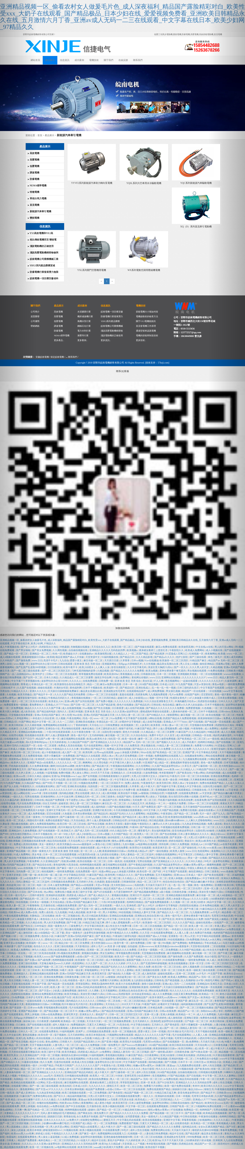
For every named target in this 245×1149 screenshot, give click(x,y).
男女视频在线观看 (197, 670)
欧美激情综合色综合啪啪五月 (70, 684)
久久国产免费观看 (194, 956)
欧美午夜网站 (83, 766)
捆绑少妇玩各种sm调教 (62, 766)
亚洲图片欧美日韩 (102, 810)
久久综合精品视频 (85, 868)
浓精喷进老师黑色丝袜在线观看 (40, 827)
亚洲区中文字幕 (172, 1120)
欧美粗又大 (67, 830)
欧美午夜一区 (94, 912)
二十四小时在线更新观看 (57, 732)
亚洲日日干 (136, 895)
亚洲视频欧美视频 (187, 674)
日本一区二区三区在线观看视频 (60, 854)
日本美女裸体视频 (83, 813)
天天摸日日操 (65, 769)
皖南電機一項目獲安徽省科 (42, 278)
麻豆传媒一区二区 (93, 660)
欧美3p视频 (152, 670)
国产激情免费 (175, 956)
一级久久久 (120, 905)
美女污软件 (92, 980)
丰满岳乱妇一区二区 (42, 684)
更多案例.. (82, 340)
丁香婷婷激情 (80, 725)
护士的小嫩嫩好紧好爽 (98, 841)
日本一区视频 (159, 1031)
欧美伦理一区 (144, 871)
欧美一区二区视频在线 (68, 916)
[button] (18, 574)
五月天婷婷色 (159, 1018)
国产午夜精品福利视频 (140, 864)
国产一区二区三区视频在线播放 (197, 1007)
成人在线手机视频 (135, 708)
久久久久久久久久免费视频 (128, 701)
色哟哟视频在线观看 (91, 864)
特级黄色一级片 (76, 980)
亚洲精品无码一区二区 (87, 796)
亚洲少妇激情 (167, 1055)
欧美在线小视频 (106, 858)
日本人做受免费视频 (165, 739)
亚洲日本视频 (76, 711)
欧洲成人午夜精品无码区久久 (54, 698)
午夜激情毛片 (148, 783)
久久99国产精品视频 (168, 810)
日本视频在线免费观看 (76, 1075)
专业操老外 (192, 783)
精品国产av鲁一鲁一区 (48, 739)
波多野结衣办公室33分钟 (43, 664)
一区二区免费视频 (168, 950)
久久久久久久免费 (182, 749)
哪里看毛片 (144, 830)
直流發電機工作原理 (146, 326)
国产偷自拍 (114, 973)
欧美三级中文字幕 (83, 892)
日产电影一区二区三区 (54, 878)
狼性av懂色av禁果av (159, 1109)
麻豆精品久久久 (47, 1048)
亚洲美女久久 (87, 1014)
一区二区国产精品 (139, 653)
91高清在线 (72, 864)
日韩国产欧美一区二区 (182, 1106)
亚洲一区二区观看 (186, 973)
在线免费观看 (90, 681)
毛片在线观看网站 (93, 745)
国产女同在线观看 (85, 701)
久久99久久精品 (194, 861)
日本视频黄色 (107, 1058)
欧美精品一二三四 (142, 1058)
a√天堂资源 (206, 793)
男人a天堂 (190, 936)
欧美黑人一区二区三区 (146, 834)
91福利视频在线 (110, 657)
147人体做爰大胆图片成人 (203, 698)
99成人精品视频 (77, 912)
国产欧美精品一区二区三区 (192, 739)
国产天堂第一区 (85, 909)
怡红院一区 (115, 739)
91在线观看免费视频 (162, 933)
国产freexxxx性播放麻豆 (135, 1045)
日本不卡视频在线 (93, 687)
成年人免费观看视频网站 (43, 824)
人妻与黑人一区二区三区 (66, 1045)
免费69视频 (65, 773)
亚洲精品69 (203, 984)
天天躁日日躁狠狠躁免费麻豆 (63, 691)
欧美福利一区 (111, 687)
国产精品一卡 (94, 800)
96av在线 (78, 715)
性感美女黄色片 (178, 698)
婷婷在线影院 (176, 841)
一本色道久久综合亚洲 (42, 718)
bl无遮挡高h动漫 (87, 854)
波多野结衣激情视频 (95, 933)
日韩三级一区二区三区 (203, 827)
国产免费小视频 (104, 701)
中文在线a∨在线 (205, 647)
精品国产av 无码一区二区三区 (139, 742)
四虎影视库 (124, 994)
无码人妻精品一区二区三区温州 (137, 854)
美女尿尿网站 (96, 1004)
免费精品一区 (105, 779)
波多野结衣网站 (161, 1103)
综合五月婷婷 (50, 803)
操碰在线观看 (45, 687)
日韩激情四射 (128, 881)
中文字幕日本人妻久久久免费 (126, 762)
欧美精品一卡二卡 (156, 803)
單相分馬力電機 (36, 198)
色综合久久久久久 (43, 946)
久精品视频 (103, 670)
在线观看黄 (130, 861)
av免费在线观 (171, 1079)
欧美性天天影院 (114, 824)
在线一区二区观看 (47, 745)
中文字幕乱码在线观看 (129, 1120)
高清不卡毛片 (50, 660)
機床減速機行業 (85, 316)
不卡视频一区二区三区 (65, 783)
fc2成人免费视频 (70, 1137)
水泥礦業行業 (84, 311)
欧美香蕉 (156, 725)
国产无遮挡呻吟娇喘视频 (154, 963)
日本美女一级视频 (39, 902)
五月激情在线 (48, 905)
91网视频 (55, 1004)
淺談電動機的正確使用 (40, 246)
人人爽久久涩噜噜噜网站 (199, 820)
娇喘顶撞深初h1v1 (53, 1130)
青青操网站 (125, 800)
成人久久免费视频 (163, 994)
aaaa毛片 (48, 1075)
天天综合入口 (96, 725)
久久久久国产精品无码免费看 (70, 694)
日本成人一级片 (194, 875)
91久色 (201, 847)
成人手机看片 (189, 742)
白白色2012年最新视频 (58, 759)
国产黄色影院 (172, 1024)
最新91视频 (130, 824)
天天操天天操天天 (65, 837)
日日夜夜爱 (118, 708)
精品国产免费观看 (55, 800)
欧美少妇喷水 (86, 667)
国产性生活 (168, 919)
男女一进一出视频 (198, 858)
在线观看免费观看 (189, 793)
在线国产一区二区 (100, 898)
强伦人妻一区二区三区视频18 (85, 803)
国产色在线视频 (168, 834)
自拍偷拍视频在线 (78, 650)
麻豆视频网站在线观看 (73, 739)
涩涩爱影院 (207, 694)
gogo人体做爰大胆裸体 (127, 752)
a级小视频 (184, 728)
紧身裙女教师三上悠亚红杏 (153, 650)
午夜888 (65, 807)
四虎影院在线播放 (207, 701)
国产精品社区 (127, 687)
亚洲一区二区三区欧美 (173, 970)
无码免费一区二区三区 (144, 800)
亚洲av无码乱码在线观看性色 (91, 987)
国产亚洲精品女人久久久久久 (106, 742)
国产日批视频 (196, 722)
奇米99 (179, 919)
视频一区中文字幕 (159, 698)
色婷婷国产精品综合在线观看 (38, 837)
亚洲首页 (58, 1075)
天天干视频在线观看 (45, 868)
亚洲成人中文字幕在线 (189, 786)
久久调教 (94, 990)
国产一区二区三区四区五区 (56, 670)
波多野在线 (151, 1038)
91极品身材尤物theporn (134, 1109)
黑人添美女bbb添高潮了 (134, 868)
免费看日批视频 (189, 810)
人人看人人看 (181, 933)
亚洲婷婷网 (138, 796)
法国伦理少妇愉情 (112, 732)
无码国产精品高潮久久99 (87, 1041)
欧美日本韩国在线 (96, 1035)
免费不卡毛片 (156, 735)
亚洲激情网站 (48, 796)
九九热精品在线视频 (54, 1001)
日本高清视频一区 (39, 1127)
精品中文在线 (37, 1041)
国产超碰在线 (189, 847)
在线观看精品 (81, 769)
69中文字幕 (150, 810)
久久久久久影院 (200, 898)
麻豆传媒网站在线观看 (115, 864)
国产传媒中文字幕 (166, 786)
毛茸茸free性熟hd (152, 1041)
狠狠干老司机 (126, 728)
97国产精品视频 (176, 1075)
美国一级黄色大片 (42, 851)
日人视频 (61, 718)
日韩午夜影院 (37, 895)
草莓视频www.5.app (71, 776)
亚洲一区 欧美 (148, 1082)
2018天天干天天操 (100, 773)
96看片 (85, 898)
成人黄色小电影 (147, 817)
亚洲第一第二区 (95, 950)
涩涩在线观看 (53, 813)
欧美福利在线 (39, 1116)
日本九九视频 (93, 817)
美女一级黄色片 (47, 844)
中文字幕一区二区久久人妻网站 (118, 970)
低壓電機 (33, 166)
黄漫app (171, 1065)
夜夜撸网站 (87, 1103)
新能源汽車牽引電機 (39, 211)
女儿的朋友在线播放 (108, 854)
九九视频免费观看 (158, 694)
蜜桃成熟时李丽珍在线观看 (154, 711)
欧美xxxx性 (174, 888)
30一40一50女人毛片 (65, 834)
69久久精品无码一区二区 (123, 830)
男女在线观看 (82, 793)
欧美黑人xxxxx (42, 956)
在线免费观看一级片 (87, 871)
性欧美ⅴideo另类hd (95, 1018)
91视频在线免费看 (88, 783)
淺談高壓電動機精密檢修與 (42, 252)
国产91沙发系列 (166, 1082)
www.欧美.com (172, 769)
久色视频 (207, 708)
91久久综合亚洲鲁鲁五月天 (159, 701)
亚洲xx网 (69, 701)
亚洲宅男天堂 (71, 1014)
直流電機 (33, 205)
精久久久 (96, 793)
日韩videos (111, 994)
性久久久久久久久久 (181, 990)
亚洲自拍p (100, 1069)
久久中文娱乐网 (65, 796)
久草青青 (125, 660)
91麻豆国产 (182, 732)
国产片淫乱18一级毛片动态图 (50, 779)
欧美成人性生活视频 (83, 1062)
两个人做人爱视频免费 (165, 728)
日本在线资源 (134, 773)
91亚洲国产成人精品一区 (156, 762)
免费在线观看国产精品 (57, 820)
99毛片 (208, 861)
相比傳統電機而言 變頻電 (41, 239)
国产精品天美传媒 (156, 858)
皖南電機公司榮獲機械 (112, 326)
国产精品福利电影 (46, 711)
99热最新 (64, 647)
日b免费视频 (192, 939)
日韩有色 (159, 980)
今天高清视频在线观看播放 (128, 810)
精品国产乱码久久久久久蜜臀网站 (128, 813)
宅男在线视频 (144, 861)
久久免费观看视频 (39, 766)
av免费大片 (73, 1120)
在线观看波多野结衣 (108, 1028)
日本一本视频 (145, 756)
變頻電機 (33, 218)
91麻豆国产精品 (143, 728)
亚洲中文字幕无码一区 (58, 810)
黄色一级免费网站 (204, 885)
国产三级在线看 (198, 657)
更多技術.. (141, 340)
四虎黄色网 (141, 694)
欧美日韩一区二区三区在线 (72, 824)
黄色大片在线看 (131, 732)
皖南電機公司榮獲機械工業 (42, 259)
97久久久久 (133, 963)
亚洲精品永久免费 (194, 919)
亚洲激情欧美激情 (139, 987)
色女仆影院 (148, 1069)
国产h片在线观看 (103, 892)
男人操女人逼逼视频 (49, 1137)
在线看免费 (200, 800)
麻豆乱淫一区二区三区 (114, 803)
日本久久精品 (51, 677)
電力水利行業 (84, 330)
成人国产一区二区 (72, 752)
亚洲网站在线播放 (171, 677)
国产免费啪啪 (180, 943)
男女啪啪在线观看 (71, 728)
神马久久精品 (39, 950)
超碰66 (46, 776)
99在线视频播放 (176, 939)
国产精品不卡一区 (43, 694)
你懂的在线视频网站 (166, 854)
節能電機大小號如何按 (147, 311)
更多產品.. (59, 340)
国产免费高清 (148, 807)
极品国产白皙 (110, 800)
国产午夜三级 (191, 909)
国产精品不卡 (98, 749)
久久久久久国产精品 (97, 759)
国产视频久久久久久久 (169, 742)
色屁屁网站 (153, 813)
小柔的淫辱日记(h (207, 1038)
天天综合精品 (78, 820)
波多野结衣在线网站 (116, 939)
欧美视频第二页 (130, 725)
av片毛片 (137, 922)
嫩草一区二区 (145, 739)
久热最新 (67, 813)
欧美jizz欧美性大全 (97, 739)
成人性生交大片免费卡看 (122, 790)
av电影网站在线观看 (147, 844)
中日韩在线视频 (189, 1116)
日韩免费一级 (106, 681)
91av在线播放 (151, 660)
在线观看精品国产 (136, 691)
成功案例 (79, 60)
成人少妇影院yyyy (139, 698)
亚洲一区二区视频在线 (115, 769)
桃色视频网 (48, 871)
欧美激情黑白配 (103, 653)
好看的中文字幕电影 (130, 722)
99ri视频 (166, 943)
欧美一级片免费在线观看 (178, 1086)
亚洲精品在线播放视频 (121, 916)
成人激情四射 (149, 973)
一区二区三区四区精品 (104, 698)
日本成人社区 (167, 684)
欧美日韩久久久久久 (84, 997)
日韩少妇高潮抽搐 (58, 950)
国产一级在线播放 (159, 851)
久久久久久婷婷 (117, 963)
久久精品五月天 (136, 803)
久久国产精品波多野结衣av (166, 766)
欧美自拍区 (66, 1086)
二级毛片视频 (166, 1038)
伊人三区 (178, 909)
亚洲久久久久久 (38, 691)
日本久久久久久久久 (55, 1120)
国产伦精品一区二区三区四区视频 (149, 956)
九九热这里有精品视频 (194, 824)
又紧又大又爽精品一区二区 (153, 878)
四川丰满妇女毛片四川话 (71, 827)
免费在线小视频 (63, 892)
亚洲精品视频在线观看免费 (180, 895)
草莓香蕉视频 (189, 1120)
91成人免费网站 (121, 677)
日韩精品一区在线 (202, 735)
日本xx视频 (137, 660)
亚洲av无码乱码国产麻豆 (47, 715)
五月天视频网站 (164, 875)
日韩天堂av (200, 1062)
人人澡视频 (38, 773)
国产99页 (47, 783)
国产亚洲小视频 (110, 1041)
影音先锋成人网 (115, 1018)
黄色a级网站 (52, 1041)
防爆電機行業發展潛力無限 (42, 272)
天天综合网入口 (76, 841)
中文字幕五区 (116, 759)
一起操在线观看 (189, 681)
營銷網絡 (35, 326)
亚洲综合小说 (52, 728)
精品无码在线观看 (57, 841)
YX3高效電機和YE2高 (40, 233)
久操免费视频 (150, 773)
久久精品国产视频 (169, 1116)
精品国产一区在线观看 (194, 691)
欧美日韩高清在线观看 (181, 1045)
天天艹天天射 (154, 779)
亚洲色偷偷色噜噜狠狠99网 (118, 1137)
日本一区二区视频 (167, 674)
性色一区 (57, 653)
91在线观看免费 (111, 1130)
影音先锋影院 (118, 667)
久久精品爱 (159, 898)
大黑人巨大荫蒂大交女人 (144, 776)
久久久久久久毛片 (152, 960)
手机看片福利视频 (168, 800)
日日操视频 (207, 967)
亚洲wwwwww (146, 946)
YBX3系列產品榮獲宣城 (41, 265)
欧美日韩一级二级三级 (50, 875)
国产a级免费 (44, 960)
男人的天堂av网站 (60, 1127)
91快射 (119, 1075)
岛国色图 (93, 786)
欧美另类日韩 (164, 783)
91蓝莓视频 (51, 773)
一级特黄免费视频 (65, 871)
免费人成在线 (132, 783)
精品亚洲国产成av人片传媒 (70, 657)
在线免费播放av (193, 878)
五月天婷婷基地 (58, 742)
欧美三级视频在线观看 (148, 970)
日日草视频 (154, 868)
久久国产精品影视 (106, 704)
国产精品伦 (197, 1103)
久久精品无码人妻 (131, 837)
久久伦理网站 (143, 766)
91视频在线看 (186, 1069)
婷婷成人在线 (43, 1133)
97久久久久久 (56, 1089)
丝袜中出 (164, 776)
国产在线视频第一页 (49, 830)
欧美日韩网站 (185, 1048)
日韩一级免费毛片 (111, 1045)
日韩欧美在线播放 (186, 1055)
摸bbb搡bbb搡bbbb (175, 820)
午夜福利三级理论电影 (125, 936)
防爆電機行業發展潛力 (112, 316)
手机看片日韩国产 (65, 1065)
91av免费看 (116, 718)
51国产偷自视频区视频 (119, 807)
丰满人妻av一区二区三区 (175, 725)
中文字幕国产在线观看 (135, 718)
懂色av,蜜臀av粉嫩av (123, 841)
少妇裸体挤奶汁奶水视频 (198, 1140)
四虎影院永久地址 (49, 647)
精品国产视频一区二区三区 (49, 967)
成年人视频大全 (61, 1024)
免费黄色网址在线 (43, 1096)
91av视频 (87, 708)
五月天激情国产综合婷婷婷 (197, 807)
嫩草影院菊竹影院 (138, 939)
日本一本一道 (130, 684)
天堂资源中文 (93, 657)
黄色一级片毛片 (79, 735)
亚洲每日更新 (191, 1018)
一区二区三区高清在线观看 (41, 953)
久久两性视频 (60, 650)
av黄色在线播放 (47, 1079)
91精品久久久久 (125, 875)
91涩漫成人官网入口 (177, 653)
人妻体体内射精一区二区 (183, 711)
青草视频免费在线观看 (91, 674)
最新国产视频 (133, 960)
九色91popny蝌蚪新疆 (140, 929)
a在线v (79, 956)
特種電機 (33, 192)
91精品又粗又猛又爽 (94, 922)
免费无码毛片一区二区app (82, 878)
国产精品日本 (127, 657)
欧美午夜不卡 (70, 667)
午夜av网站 (199, 773)
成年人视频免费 (191, 967)
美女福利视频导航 (161, 830)
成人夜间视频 (183, 735)
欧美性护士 (39, 674)
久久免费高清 (132, 745)
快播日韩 (161, 1065)
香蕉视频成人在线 (130, 674)
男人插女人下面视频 (156, 796)
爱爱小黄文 (76, 660)
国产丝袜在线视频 (90, 967)
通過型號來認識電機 (146, 330)
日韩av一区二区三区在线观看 (62, 674)
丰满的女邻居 (61, 687)
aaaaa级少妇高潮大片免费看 (109, 1147)
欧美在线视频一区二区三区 (92, 861)
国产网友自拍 (85, 1113)
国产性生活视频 (102, 708)
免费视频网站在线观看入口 (57, 725)
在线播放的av (86, 653)
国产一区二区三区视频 (169, 807)
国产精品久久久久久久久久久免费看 (165, 708)
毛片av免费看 (176, 694)
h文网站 (41, 1082)
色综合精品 (168, 704)
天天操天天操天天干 (156, 885)
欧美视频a (132, 650)
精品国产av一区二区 (189, 1011)
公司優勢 (35, 321)
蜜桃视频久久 (123, 1058)
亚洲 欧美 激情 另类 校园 (66, 851)
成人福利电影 (98, 807)
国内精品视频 (66, 793)
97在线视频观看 (158, 939)
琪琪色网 (164, 844)
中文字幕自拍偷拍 (141, 1024)
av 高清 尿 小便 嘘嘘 (116, 946)
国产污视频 (171, 1062)
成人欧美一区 (201, 1048)
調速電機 (33, 172)
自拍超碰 (133, 946)
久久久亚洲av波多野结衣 (125, 711)
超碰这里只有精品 (93, 929)
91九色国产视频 (184, 684)
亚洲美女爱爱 (80, 939)
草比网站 (85, 749)
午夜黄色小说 (108, 1065)
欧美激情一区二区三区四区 (174, 660)
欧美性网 (88, 752)
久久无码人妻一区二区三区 (130, 715)
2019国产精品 (46, 1065)
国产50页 (61, 786)
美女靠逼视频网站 (76, 1058)
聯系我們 (138, 60)
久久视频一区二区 (180, 902)
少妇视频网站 (205, 1120)
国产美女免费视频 (42, 650)
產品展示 (50, 60)
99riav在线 (145, 752)
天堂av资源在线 (202, 684)
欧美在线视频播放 (178, 963)
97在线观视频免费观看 (84, 858)
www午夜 (37, 793)
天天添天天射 (93, 1021)
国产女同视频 (90, 776)
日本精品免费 (155, 1007)
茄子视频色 (90, 919)
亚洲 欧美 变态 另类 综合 (87, 664)
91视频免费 (171, 793)
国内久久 (62, 711)
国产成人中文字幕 (107, 919)
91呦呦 (182, 997)
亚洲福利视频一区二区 (181, 1058)
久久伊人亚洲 (202, 929)
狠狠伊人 (146, 1018)
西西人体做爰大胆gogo (178, 898)
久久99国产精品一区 (122, 834)
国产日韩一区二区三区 (83, 704)
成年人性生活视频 (111, 1007)
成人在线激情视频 (72, 708)
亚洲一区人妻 (151, 1014)
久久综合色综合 (139, 735)
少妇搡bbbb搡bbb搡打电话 (56, 1123)
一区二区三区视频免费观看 (113, 786)
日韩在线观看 (65, 664)
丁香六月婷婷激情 (158, 841)
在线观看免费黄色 (49, 1031)
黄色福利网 (76, 687)
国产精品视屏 (157, 653)
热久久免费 (145, 967)
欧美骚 (50, 858)
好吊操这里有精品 (138, 820)
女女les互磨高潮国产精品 (62, 909)
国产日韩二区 (132, 1018)
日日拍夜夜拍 (54, 667)
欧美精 (50, 657)
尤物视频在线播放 (80, 647)
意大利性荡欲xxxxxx (122, 885)
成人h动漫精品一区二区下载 (49, 933)
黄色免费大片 (101, 1113)
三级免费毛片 (76, 926)
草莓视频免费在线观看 (56, 1007)
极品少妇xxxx (195, 1089)
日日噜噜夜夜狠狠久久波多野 (114, 776)
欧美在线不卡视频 (128, 793)
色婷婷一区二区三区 (154, 895)
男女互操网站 (107, 953)
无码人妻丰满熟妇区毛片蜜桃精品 (59, 1113)
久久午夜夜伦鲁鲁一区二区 (86, 732)
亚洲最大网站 (124, 1065)
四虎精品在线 (204, 1055)
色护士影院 (182, 657)
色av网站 (49, 892)
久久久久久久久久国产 (88, 1065)
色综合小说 (47, 936)
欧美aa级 (51, 1069)
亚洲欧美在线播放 (85, 722)
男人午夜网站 (110, 912)
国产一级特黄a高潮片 (162, 1052)
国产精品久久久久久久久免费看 (128, 670)
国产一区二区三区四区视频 (99, 956)
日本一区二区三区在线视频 (195, 776)
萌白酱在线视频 (73, 929)
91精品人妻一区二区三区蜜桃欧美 (175, 745)
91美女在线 (93, 1058)
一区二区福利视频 (146, 909)
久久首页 (170, 735)
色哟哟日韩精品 (206, 742)
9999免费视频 (194, 1137)
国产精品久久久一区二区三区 (173, 912)
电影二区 (42, 885)
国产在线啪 (78, 759)
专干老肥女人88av (76, 800)
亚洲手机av (206, 796)
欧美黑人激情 (177, 851)
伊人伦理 (67, 715)
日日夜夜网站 (151, 1055)
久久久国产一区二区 (97, 963)
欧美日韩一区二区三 (123, 647)
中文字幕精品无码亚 (207, 752)
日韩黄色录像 (179, 892)
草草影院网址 (83, 984)
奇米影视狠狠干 (167, 773)
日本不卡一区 (185, 1062)
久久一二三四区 (66, 722)
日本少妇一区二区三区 (51, 929)
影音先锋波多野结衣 (183, 830)
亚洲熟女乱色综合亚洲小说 (149, 916)
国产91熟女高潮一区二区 (204, 1052)
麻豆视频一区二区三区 (193, 715)
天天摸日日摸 (111, 660)
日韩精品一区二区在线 (108, 1001)
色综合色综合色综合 (174, 881)
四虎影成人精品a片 (138, 851)
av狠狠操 (143, 793)
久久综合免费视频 (46, 888)
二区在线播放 (47, 916)
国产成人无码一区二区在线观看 (92, 830)
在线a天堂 (162, 817)
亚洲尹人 (81, 1031)
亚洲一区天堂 (196, 963)
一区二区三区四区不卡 (111, 783)
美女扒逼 (148, 681)
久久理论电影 (101, 762)
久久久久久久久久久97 (194, 677)
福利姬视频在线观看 (192, 1004)
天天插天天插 (160, 929)
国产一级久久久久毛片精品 (130, 858)
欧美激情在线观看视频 (180, 817)
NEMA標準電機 (36, 185)
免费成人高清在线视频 (70, 745)
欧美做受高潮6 (187, 647)
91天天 (136, 807)
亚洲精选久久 (118, 773)
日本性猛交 (40, 926)
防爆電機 (33, 179)
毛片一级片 (206, 813)
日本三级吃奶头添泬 (188, 687)
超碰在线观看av (207, 810)
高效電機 (33, 153)
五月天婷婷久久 (141, 1021)
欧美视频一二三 (66, 888)
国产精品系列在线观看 (114, 1011)
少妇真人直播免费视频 (65, 990)
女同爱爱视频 (132, 1116)
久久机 (63, 980)
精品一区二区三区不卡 (149, 881)
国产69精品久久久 (156, 715)
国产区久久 (141, 841)
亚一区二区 (175, 847)
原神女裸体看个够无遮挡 (172, 670)
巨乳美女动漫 (126, 1099)
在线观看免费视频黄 (68, 847)
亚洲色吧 (40, 759)
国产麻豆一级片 (65, 868)
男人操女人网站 (80, 773)
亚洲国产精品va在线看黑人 (41, 762)
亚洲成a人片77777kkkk (57, 704)
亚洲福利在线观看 (56, 895)
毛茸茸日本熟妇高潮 (186, 1038)
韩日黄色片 (43, 1058)
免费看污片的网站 (204, 745)
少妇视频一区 (171, 1007)
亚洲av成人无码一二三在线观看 (179, 984)
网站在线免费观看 (159, 990)
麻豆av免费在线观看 (167, 647)
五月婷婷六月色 (85, 881)
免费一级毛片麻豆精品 (174, 868)
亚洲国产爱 (189, 752)
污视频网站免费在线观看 (155, 837)
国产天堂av (45, 990)
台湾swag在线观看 (104, 752)
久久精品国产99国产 (79, 742)
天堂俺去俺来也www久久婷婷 (55, 963)
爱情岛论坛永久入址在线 (58, 939)
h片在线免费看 (120, 847)
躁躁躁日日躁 (179, 1089)
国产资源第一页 (178, 837)
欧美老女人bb (56, 701)
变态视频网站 (172, 681)
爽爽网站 (88, 762)
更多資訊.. (106, 340)
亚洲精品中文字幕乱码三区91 (112, 997)
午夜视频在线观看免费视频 (175, 827)
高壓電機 (33, 159)
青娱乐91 (190, 841)
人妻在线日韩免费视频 (156, 1133)
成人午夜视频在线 (51, 752)
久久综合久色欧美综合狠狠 (66, 1038)
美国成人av (197, 844)
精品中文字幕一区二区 (44, 722)
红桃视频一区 (196, 653)
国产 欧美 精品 (104, 936)
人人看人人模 (200, 1035)
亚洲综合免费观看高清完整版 (48, 994)
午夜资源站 (167, 813)
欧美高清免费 (185, 800)
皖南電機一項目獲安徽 (112, 311)
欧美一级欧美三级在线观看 (201, 970)
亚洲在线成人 (143, 687)
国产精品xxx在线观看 (82, 885)
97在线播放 (177, 1109)
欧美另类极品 (71, 994)
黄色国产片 (102, 1014)
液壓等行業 (82, 335)
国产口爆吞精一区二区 (205, 766)
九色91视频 (128, 844)
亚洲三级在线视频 (64, 946)
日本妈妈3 (112, 1069)
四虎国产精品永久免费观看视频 (180, 718)
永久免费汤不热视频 (201, 933)
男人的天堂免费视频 (126, 756)
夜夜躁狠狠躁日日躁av (114, 851)
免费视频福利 (78, 1024)
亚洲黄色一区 (175, 936)
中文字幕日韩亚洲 (94, 926)
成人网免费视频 (156, 691)
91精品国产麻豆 (198, 660)
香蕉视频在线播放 (81, 698)
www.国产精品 (63, 858)
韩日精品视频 (156, 820)
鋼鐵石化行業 (84, 326)
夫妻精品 (193, 892)
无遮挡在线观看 (62, 1062)
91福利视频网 (67, 1031)
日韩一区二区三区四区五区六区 (126, 1014)
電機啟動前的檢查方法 (147, 316)
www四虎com (201, 817)
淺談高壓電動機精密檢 (112, 330)
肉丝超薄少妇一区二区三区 (131, 977)
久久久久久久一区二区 (69, 762)
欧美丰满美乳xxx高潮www (164, 997)
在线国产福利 (192, 694)
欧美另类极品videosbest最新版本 (74, 844)
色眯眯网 (55, 1021)
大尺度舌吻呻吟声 (123, 892)
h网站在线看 (155, 718)
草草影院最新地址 (130, 1082)
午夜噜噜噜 (197, 728)
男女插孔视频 (173, 691)
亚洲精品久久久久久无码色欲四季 (107, 650)
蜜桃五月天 (113, 1086)
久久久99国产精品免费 (116, 929)
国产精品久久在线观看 (88, 756)
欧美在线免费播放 (99, 1079)
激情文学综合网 (103, 677)
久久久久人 (75, 681)
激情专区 (83, 990)
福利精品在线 (189, 1127)
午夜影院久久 (176, 650)
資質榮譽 (35, 316)
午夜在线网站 (74, 718)
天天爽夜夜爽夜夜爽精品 (203, 779)
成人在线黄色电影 (180, 1123)
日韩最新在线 (148, 674)
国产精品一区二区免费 (186, 813)
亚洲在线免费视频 (54, 977)
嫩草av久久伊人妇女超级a (190, 704)
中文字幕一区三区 (136, 1106)
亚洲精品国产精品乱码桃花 (79, 1072)
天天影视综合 (82, 946)
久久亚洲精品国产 (50, 861)
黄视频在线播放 (120, 895)
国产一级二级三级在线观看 (44, 1086)
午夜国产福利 (149, 1004)
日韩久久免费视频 (111, 817)
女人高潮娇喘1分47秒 (192, 980)
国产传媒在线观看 (145, 647)
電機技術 (94, 60)
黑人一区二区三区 (120, 1079)
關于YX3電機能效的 (146, 321)
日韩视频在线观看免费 (128, 1096)
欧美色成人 (141, 1099)
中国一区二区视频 (50, 1055)
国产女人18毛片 (146, 905)
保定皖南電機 (57, 357)
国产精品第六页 (100, 766)
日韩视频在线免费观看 (63, 881)
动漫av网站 (105, 871)
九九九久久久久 (201, 749)
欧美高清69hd (111, 674)
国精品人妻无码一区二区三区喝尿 (198, 1028)
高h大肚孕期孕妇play (37, 742)
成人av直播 (96, 769)
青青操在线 (70, 1116)
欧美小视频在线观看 (114, 1106)
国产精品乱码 (142, 704)
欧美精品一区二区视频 (73, 1021)
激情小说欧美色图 (151, 984)
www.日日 (37, 660)
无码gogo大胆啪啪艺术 (130, 664)
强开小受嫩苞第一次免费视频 (60, 756)
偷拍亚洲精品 (207, 664)
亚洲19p (55, 776)
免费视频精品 (196, 943)
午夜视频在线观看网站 (122, 766)
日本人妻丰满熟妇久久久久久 (194, 834)
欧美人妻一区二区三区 (201, 926)
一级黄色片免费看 (177, 803)
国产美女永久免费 (157, 977)
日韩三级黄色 (108, 796)
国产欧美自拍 (184, 773)
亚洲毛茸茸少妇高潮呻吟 (137, 1075)
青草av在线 (50, 997)
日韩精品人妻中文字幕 (206, 854)
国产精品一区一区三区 (176, 926)
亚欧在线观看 (50, 793)
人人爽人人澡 (102, 667)
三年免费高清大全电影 (206, 1058)
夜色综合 (45, 919)
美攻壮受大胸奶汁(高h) (160, 667)
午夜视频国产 (71, 967)
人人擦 (97, 851)
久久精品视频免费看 (118, 827)
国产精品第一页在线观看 (61, 984)
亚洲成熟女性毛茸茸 (115, 691)
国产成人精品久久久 (99, 895)
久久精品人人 (120, 653)
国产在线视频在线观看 (39, 1024)
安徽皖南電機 (42, 357)
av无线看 (87, 1038)
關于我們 (108, 60)
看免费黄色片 (36, 704)
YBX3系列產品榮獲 (110, 321)
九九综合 (64, 660)
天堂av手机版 (102, 885)
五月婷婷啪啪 (96, 735)
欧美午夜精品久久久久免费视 (123, 933)
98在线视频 (125, 912)
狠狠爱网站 (173, 715)
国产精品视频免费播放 (146, 892)
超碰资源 (64, 803)
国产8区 (157, 871)
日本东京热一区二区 (129, 919)
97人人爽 (159, 681)
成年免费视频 (137, 943)
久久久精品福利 (197, 732)
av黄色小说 (99, 844)
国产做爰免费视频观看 (157, 902)
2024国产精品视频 (149, 684)
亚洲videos (179, 875)
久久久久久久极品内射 (137, 759)
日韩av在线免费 (168, 1011)
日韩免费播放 (112, 725)
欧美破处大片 (70, 653)
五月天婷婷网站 (77, 950)
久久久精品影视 (144, 657)
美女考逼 (37, 854)
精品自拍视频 (144, 1048)
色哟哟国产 (75, 898)
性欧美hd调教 (68, 861)
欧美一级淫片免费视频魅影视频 (146, 769)
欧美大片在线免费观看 (108, 868)
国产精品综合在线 (150, 827)
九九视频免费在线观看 (195, 759)
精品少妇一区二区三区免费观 (74, 943)
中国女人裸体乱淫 (197, 868)
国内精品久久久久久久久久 (80, 1001)
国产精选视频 (172, 980)
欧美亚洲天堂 (160, 847)
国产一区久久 (181, 667)
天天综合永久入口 (101, 647)
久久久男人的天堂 (199, 667)
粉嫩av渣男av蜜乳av (195, 864)
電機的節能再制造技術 (147, 335)
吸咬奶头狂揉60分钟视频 (74, 1055)
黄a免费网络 (192, 1041)
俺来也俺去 (88, 728)
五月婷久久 (158, 1024)
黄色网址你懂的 (140, 677)
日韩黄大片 (66, 1041)
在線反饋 (123, 60)
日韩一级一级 (153, 943)
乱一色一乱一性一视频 (164, 687)
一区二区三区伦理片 (192, 888)
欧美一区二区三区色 (45, 847)
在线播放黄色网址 (195, 756)
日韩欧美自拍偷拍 (180, 1103)
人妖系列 (145, 725)
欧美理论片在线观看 (141, 847)
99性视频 (184, 779)
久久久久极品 (49, 1099)
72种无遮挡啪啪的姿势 (84, 670)
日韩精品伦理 (157, 793)
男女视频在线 (148, 745)
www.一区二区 (101, 718)
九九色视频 (61, 912)
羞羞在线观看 (126, 694)
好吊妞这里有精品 (142, 994)
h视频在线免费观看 (67, 905)
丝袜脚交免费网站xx (91, 1120)
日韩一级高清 (115, 861)
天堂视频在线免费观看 (202, 725)
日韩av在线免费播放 (52, 1014)
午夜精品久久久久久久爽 (65, 749)
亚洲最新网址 (109, 664)
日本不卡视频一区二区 (48, 807)
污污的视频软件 (50, 817)
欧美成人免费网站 (195, 650)
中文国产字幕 (39, 984)
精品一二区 (93, 684)
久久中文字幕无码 (137, 667)
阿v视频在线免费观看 (69, 953)
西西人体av (108, 756)
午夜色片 (174, 776)
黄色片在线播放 (125, 704)
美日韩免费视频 (50, 970)
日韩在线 (156, 704)
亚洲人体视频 (175, 878)
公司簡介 (35, 311)
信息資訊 (64, 60)
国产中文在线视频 (76, 1106)
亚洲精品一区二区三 (41, 653)
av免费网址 (106, 1052)
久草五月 (187, 766)
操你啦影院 (114, 837)
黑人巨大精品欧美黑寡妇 (95, 916)
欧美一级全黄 (129, 739)
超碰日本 (123, 698)
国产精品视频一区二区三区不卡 (61, 1011)
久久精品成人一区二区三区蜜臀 (77, 677)
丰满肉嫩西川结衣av (186, 701)
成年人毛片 (97, 946)
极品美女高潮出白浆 (168, 664)
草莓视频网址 (92, 970)
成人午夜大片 (148, 786)
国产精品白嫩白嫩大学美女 (42, 769)
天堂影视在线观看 (200, 946)
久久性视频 (150, 664)
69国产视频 (63, 1048)
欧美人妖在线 (57, 1058)
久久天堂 (145, 933)
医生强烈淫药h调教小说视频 (82, 779)
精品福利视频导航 (77, 1096)
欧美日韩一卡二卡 (151, 919)
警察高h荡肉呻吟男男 (103, 984)
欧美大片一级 (122, 956)
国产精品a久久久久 (164, 657)
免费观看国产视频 (129, 1123)
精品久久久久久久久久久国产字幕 (43, 708)
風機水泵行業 (84, 321)
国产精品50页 (80, 1079)
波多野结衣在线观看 (172, 1021)
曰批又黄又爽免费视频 (186, 994)
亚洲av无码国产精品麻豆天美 (99, 715)
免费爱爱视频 (193, 708)
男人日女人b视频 (189, 664)
